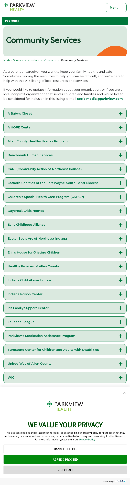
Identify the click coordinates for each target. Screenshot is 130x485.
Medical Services (13, 60)
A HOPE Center (20, 127)
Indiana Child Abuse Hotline (29, 280)
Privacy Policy (87, 439)
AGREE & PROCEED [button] (65, 459)
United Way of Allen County (29, 364)
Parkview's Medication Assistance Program (41, 336)
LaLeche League (21, 322)
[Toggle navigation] (116, 7)
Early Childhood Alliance (27, 225)
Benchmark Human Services (30, 155)
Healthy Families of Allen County (33, 266)
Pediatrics (33, 60)
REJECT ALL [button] (65, 470)
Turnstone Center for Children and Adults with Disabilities (53, 350)
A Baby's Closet (20, 113)
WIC (11, 377)
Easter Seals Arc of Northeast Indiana (37, 238)
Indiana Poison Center (25, 294)
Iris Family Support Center (28, 308)
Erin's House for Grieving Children (34, 252)
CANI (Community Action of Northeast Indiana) (45, 169)
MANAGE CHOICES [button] (65, 449)
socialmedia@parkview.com (100, 99)
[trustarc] (120, 481)
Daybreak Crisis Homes (26, 211)
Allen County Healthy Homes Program (38, 141)
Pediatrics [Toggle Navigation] (65, 21)
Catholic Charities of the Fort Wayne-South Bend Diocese (53, 183)
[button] (124, 393)
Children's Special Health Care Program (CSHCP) (46, 197)
